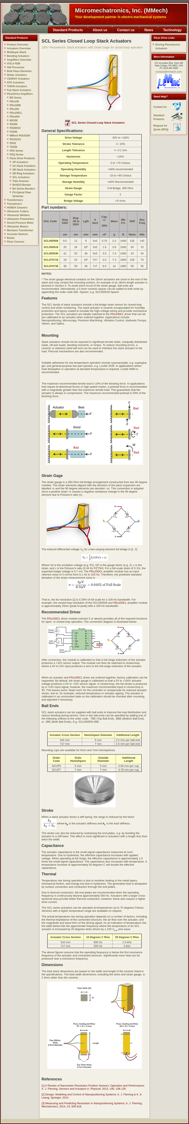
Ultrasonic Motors (17, 226)
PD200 (13, 124)
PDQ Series (16, 154)
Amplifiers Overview (19, 59)
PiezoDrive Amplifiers (20, 93)
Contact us (126, 30)
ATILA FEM (13, 63)
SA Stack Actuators (23, 165)
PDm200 (15, 116)
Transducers (14, 203)
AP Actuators (20, 162)
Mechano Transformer (20, 230)
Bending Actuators (18, 56)
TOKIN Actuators (17, 86)
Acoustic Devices (17, 234)
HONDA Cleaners (17, 207)
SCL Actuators (21, 177)
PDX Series (16, 150)
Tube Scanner (20, 181)
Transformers (15, 200)
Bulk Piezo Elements (19, 71)
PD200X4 (15, 128)
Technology (172, 30)
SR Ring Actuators (23, 173)
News (148, 30)
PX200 (13, 131)
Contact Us (160, 106)
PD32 (13, 143)
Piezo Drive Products (22, 158)
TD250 (13, 147)
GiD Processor (15, 67)
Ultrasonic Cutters (18, 211)
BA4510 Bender (21, 184)
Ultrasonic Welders (18, 215)
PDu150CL (16, 112)
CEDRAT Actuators (18, 78)
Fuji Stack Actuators (19, 90)
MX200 (14, 120)
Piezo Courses (15, 241)
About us (100, 30)
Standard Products (68, 30)
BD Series (16, 97)
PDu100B (15, 105)
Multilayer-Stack (16, 52)
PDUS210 (15, 139)
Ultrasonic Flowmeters (20, 219)
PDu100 (14, 101)
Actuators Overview (19, 48)
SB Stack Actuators (24, 169)
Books (11, 237)
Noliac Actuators (17, 74)
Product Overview (17, 44)
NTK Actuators (16, 82)
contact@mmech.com (169, 71)
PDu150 (14, 109)
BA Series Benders (23, 188)
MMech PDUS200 (20, 135)
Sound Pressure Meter (20, 222)
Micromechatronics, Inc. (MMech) (121, 10)
